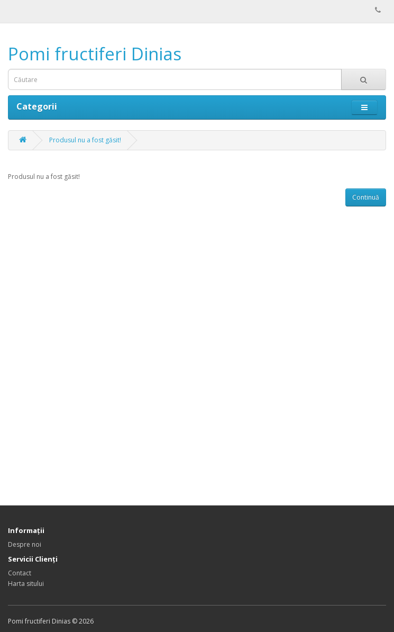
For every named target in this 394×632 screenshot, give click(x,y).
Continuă (365, 197)
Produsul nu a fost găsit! (85, 140)
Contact (19, 572)
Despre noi (24, 544)
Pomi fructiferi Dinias (94, 54)
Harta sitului (26, 583)
